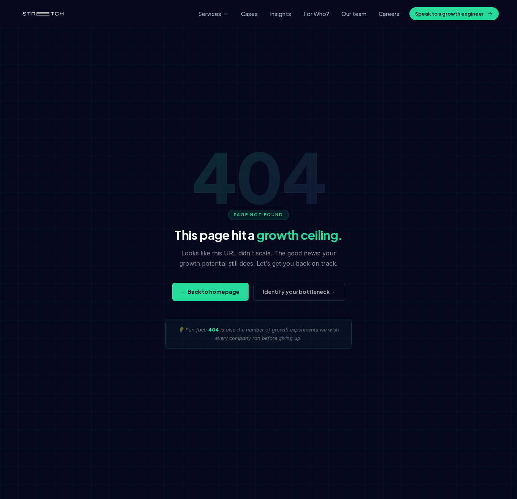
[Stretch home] (43, 14)
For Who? (316, 13)
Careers (389, 13)
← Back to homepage (210, 291)
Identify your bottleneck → (299, 291)
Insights (280, 13)
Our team (353, 13)
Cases (249, 13)
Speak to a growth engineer (454, 14)
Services (213, 13)
